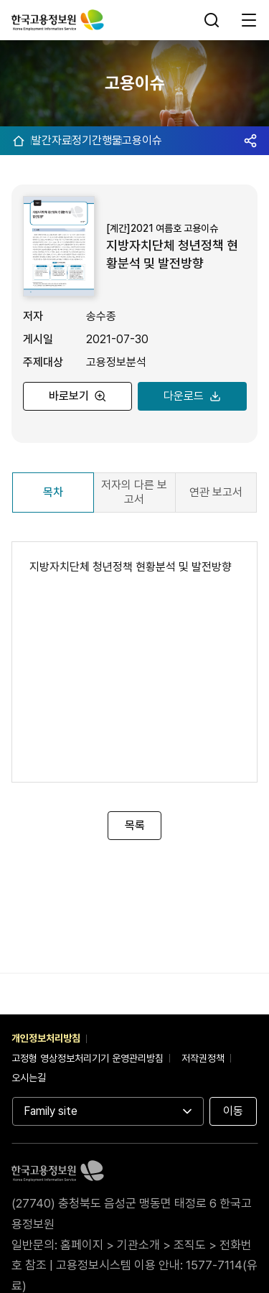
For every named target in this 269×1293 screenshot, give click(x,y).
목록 (135, 825)
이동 (233, 1111)
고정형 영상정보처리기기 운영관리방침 (87, 1058)
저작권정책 (203, 1058)
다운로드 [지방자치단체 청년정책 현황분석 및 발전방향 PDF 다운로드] (179, 396)
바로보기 (64, 396)
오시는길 (28, 1077)
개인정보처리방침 (45, 1038)
